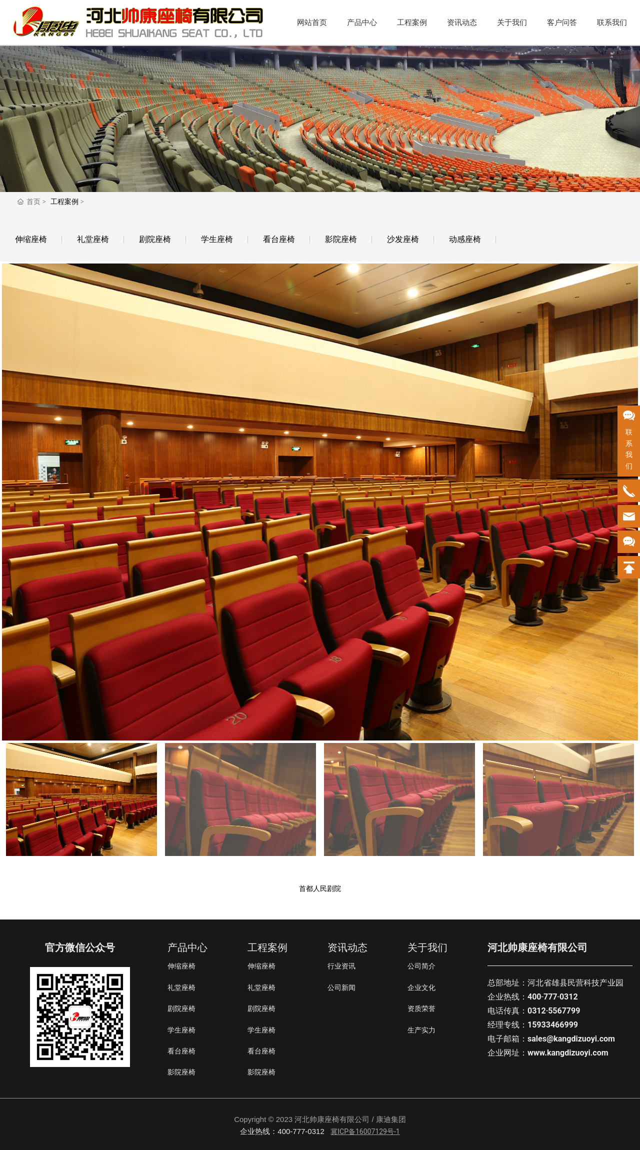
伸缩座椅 (31, 239)
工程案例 (412, 22)
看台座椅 (279, 239)
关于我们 (512, 22)
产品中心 (362, 22)
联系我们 (612, 22)
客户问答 (562, 22)
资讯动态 (462, 22)
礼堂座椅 (93, 239)
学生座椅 (217, 239)
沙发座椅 (403, 239)
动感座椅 (465, 239)
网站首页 (312, 22)
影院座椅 (341, 239)
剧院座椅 (155, 239)
